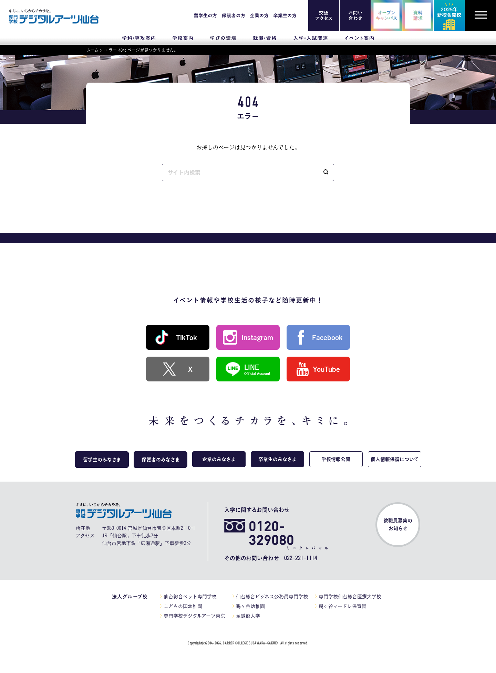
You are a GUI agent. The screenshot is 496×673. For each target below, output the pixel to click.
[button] (326, 172)
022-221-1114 (300, 558)
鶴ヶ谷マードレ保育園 (342, 606)
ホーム (92, 50)
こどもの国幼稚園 (183, 606)
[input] (240, 172)
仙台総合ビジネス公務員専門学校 (272, 596)
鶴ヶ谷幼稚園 (250, 606)
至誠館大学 (248, 615)
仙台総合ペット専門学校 (190, 596)
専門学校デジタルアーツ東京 (194, 615)
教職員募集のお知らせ (397, 524)
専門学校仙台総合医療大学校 (350, 596)
